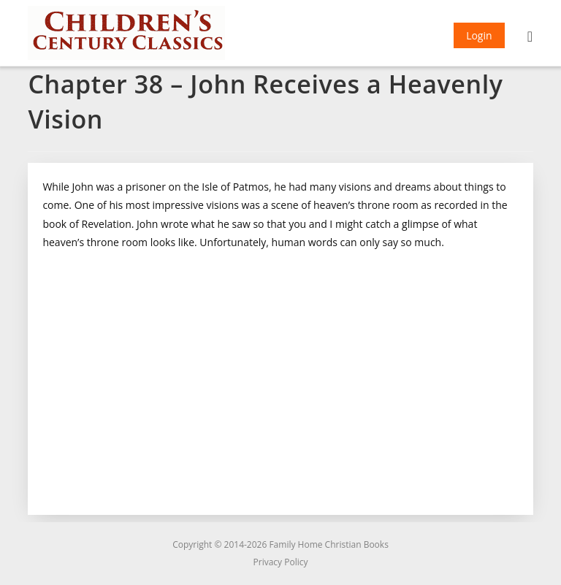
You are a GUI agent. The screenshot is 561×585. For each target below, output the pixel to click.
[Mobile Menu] (530, 38)
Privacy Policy (280, 562)
